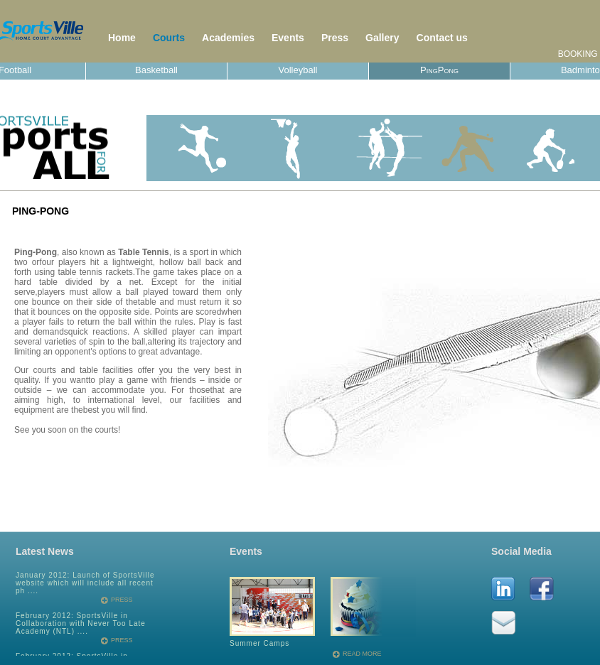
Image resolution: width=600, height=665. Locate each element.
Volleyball (298, 70)
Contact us (442, 37)
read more (362, 654)
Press (334, 37)
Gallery (382, 37)
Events (288, 37)
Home (122, 37)
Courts (169, 37)
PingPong (439, 70)
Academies (228, 37)
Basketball (156, 70)
